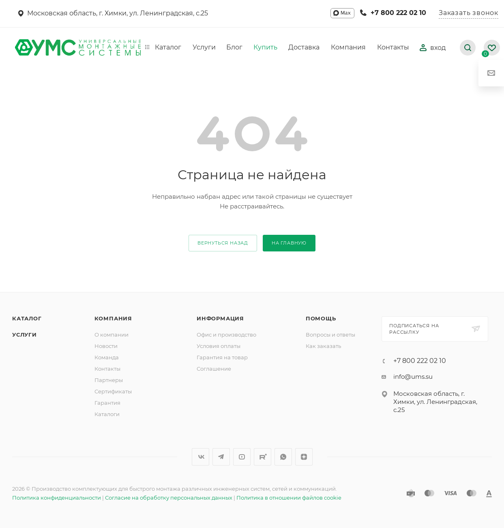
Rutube (262, 457)
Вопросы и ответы (330, 334)
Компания (113, 318)
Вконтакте (200, 457)
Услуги (24, 334)
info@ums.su (413, 376)
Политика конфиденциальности (56, 497)
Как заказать (323, 346)
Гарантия (107, 402)
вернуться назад (222, 243)
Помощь (321, 318)
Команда (106, 357)
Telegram (221, 457)
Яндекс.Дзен (304, 457)
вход (433, 48)
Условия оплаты (218, 346)
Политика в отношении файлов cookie (288, 497)
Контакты (107, 368)
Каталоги (107, 414)
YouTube (242, 457)
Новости (106, 346)
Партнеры (108, 380)
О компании (111, 334)
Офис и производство (226, 334)
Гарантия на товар (222, 357)
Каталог (27, 318)
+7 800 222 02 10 (398, 13)
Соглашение (214, 368)
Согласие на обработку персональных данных (168, 497)
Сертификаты (113, 391)
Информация (220, 318)
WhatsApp (283, 457)
